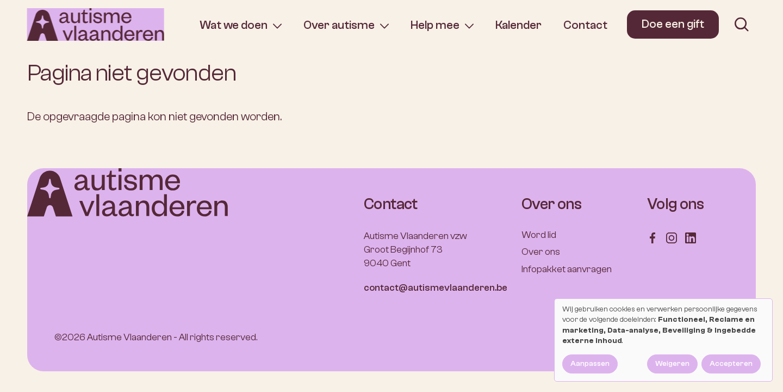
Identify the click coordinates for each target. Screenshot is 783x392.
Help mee (435, 26)
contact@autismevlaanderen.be (435, 287)
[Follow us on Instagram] (671, 237)
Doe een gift (673, 23)
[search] (742, 24)
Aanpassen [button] (590, 363)
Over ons (540, 252)
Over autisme (339, 26)
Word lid (538, 235)
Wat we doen (234, 26)
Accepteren (731, 363)
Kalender (518, 25)
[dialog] (663, 340)
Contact (585, 25)
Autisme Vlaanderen (129, 337)
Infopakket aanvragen (566, 269)
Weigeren (672, 363)
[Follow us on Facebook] (652, 237)
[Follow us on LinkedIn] (690, 237)
